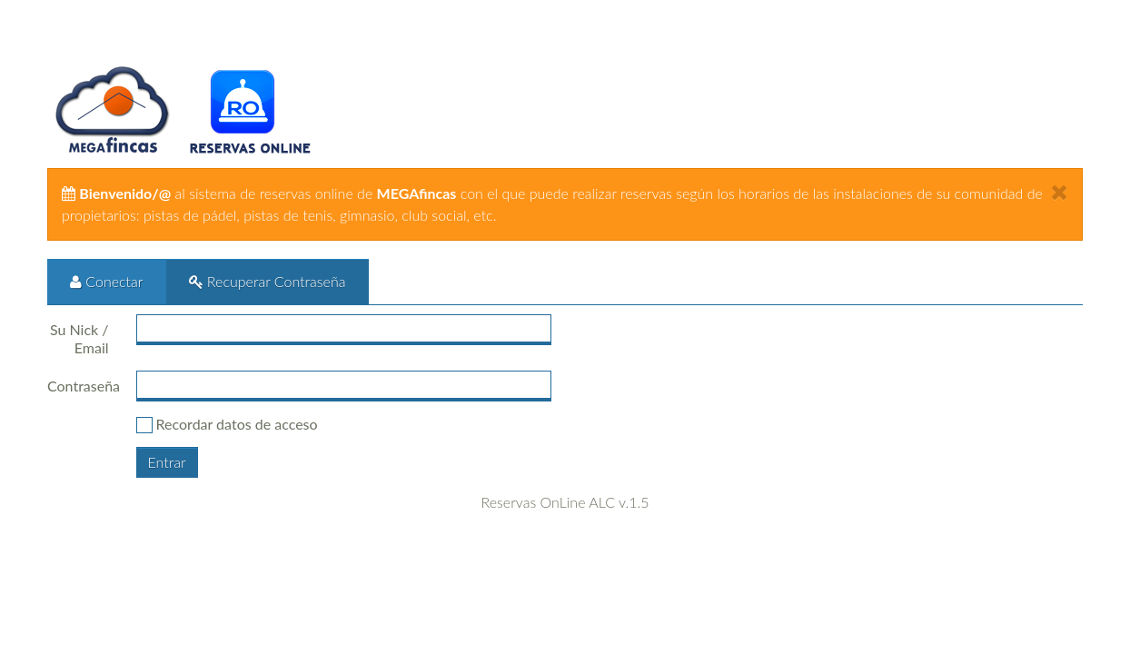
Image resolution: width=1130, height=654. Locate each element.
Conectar (107, 281)
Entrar (167, 462)
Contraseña (83, 385)
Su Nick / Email (79, 338)
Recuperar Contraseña (267, 281)
